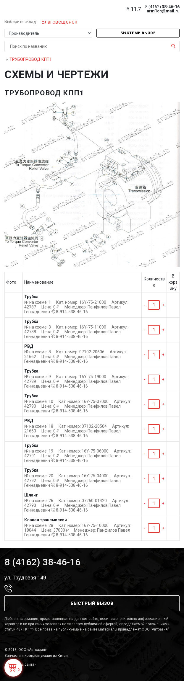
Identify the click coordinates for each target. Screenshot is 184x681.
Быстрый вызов (138, 33)
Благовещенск (59, 22)
